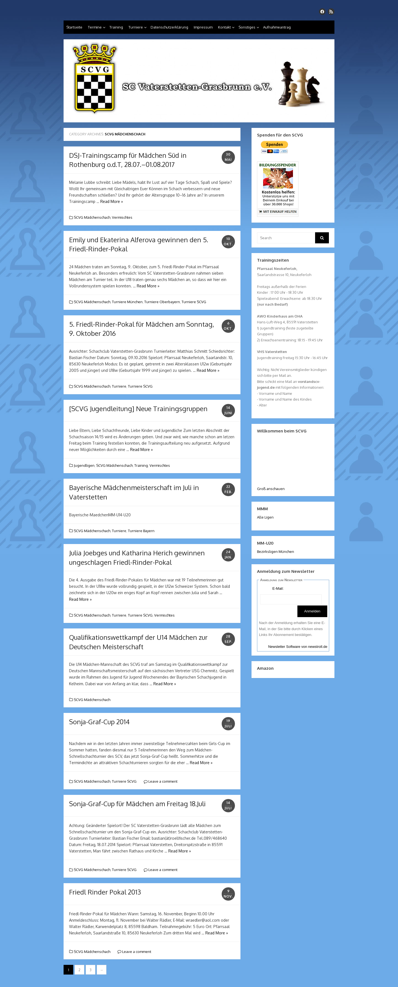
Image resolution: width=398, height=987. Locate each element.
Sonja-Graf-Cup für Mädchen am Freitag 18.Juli (137, 803)
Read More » (111, 201)
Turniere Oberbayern (162, 302)
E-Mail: (278, 588)
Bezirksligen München (275, 551)
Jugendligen (84, 465)
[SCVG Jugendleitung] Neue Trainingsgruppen (138, 408)
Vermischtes (122, 217)
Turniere (136, 27)
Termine (95, 27)
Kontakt (224, 27)
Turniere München (127, 302)
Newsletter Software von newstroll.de (297, 647)
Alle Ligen (265, 517)
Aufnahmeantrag (277, 27)
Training (116, 27)
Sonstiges (247, 27)
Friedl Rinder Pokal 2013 (105, 892)
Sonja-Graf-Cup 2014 (99, 721)
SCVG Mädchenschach (92, 217)
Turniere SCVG (194, 302)
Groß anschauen (271, 488)
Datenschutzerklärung (169, 27)
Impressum (203, 27)
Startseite (74, 27)
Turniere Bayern (141, 531)
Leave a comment (160, 781)
